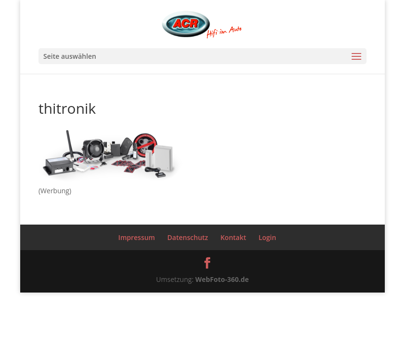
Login (267, 237)
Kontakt (233, 237)
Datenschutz (187, 237)
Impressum (136, 237)
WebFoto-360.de (222, 279)
